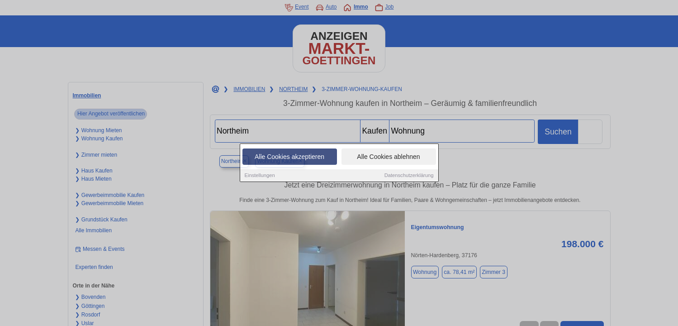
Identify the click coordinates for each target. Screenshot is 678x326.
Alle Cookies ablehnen (388, 157)
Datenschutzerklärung (409, 175)
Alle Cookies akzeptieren (289, 157)
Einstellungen (260, 175)
